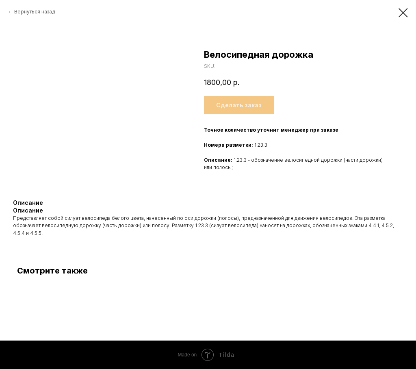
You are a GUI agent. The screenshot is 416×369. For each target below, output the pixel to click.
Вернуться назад (34, 12)
